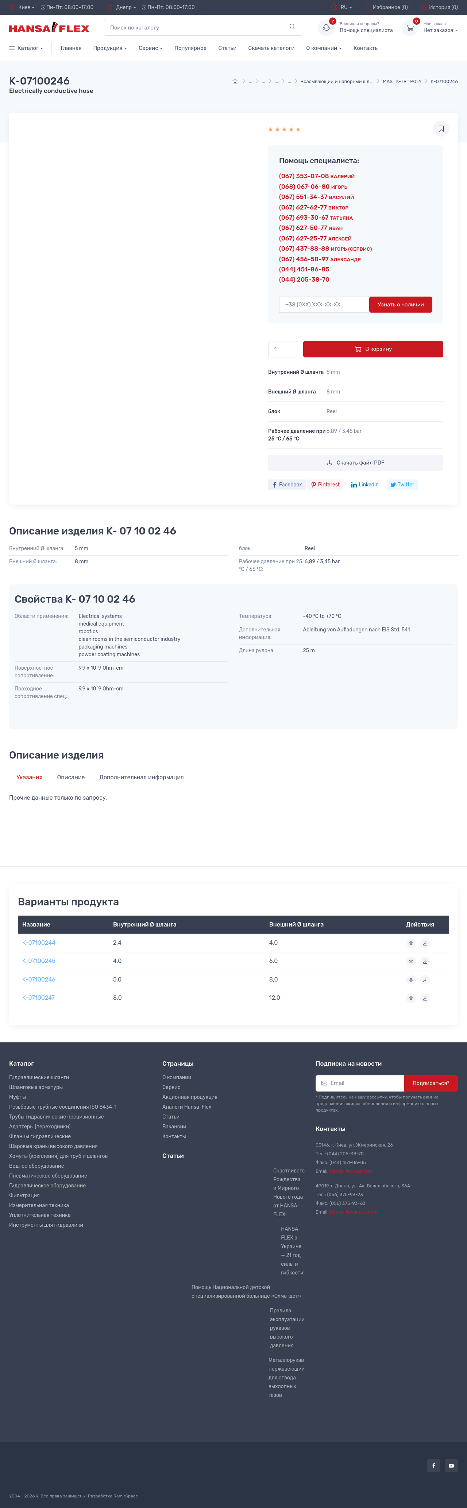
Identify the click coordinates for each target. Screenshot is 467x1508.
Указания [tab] (29, 777)
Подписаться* (431, 1083)
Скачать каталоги (271, 48)
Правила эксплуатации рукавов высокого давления (287, 1328)
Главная (71, 48)
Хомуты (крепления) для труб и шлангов (58, 1156)
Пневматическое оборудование (48, 1176)
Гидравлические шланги (39, 1077)
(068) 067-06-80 (313, 186)
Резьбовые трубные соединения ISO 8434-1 (62, 1107)
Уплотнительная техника (40, 1215)
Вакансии (174, 1127)
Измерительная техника (39, 1205)
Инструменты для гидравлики (46, 1225)
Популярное (190, 48)
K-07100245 (38, 960)
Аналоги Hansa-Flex (186, 1107)
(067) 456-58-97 (320, 259)
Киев (20, 7)
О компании (321, 48)
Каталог (24, 48)
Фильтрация (24, 1195)
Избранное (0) (386, 7)
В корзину (373, 349)
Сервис (148, 48)
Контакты (366, 48)
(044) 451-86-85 (304, 269)
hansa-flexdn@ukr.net (354, 1212)
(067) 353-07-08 (317, 176)
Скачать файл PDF (356, 462)
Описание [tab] (71, 777)
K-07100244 (38, 942)
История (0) (439, 7)
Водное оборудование (36, 1166)
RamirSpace (125, 1496)
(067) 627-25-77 (315, 238)
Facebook (287, 485)
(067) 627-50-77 (311, 227)
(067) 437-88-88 (325, 248)
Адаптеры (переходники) (39, 1127)
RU (339, 7)
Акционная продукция (189, 1097)
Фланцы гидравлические (40, 1136)
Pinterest (325, 485)
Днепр (119, 7)
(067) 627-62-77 (313, 207)
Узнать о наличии (401, 304)
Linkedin (365, 485)
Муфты (17, 1097)
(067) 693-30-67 (316, 217)
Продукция (107, 48)
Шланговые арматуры (36, 1087)
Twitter (402, 485)
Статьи (227, 48)
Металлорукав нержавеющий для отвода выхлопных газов (287, 1377)
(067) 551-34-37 (316, 196)
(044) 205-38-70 (304, 279)
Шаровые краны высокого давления (53, 1146)
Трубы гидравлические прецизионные (56, 1117)
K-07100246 (38, 979)
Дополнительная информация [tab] (142, 777)
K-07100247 (38, 997)
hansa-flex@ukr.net (351, 1171)
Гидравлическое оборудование (47, 1186)
